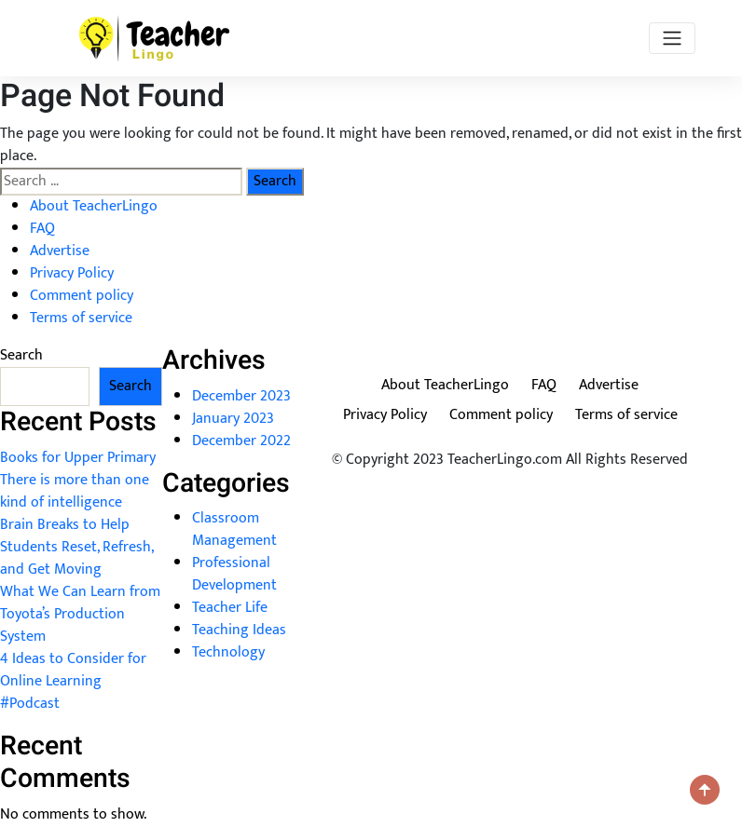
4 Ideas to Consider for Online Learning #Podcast (73, 681)
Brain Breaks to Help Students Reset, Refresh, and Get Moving (76, 547)
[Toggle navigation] (672, 38)
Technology (228, 652)
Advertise (59, 251)
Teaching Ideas (239, 630)
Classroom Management (234, 529)
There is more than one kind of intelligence (74, 491)
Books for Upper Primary (78, 457)
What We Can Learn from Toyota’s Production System (80, 614)
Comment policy (81, 295)
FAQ (42, 228)
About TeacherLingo (94, 206)
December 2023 (241, 396)
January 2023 (233, 418)
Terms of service (81, 318)
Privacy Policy (72, 273)
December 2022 (241, 441)
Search (21, 356)
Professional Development (234, 574)
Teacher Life (230, 607)
